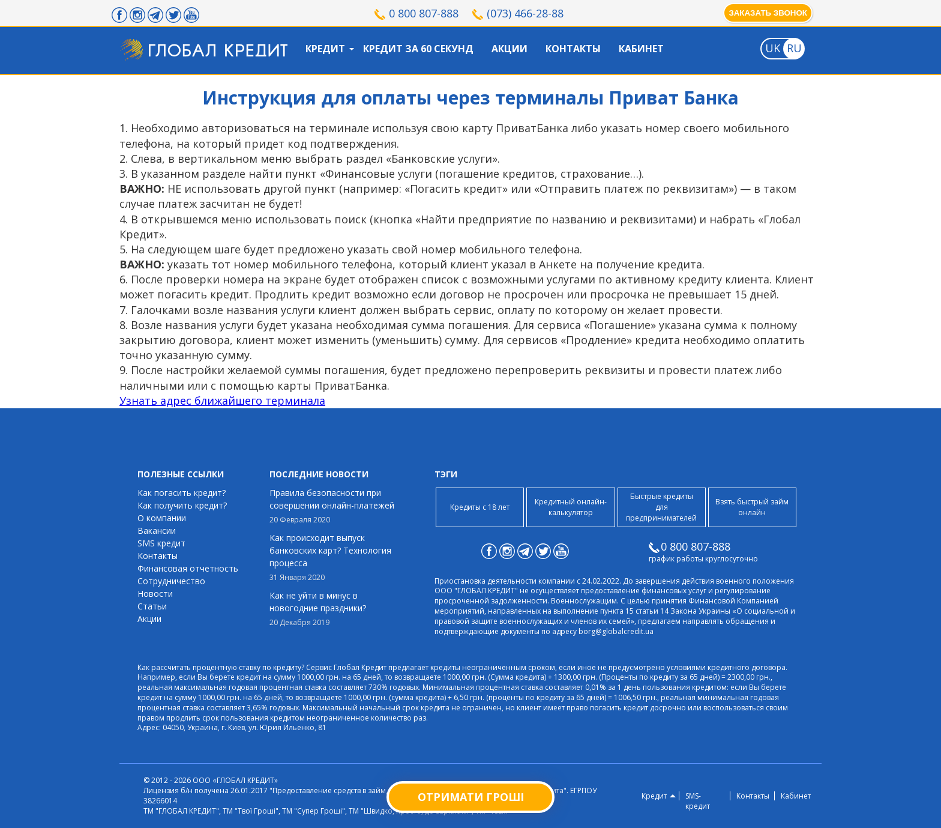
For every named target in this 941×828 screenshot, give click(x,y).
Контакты (573, 48)
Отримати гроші (471, 797)
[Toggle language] (772, 48)
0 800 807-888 (423, 13)
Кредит (325, 48)
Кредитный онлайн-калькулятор (571, 507)
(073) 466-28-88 (525, 13)
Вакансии (156, 530)
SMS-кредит (697, 801)
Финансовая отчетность (187, 568)
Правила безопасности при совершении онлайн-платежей (335, 506)
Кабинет (641, 48)
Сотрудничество (171, 581)
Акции (510, 48)
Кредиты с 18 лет (480, 507)
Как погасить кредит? (181, 492)
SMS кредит (161, 543)
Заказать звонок (768, 12)
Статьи (152, 606)
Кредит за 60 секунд (418, 48)
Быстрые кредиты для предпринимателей (661, 507)
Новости (155, 593)
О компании (161, 518)
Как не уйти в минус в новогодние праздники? (335, 609)
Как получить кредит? (182, 505)
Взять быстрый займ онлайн (752, 507)
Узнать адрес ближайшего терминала (222, 400)
